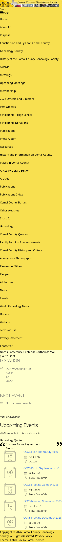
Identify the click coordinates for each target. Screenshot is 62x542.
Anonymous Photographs (16, 258)
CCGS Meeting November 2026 (42, 501)
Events (4, 298)
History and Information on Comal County (26, 154)
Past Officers (8, 107)
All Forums (6, 282)
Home (4, 19)
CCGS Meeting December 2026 (42, 517)
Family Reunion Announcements (20, 242)
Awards (4, 67)
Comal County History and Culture (21, 250)
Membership (8, 91)
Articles (4, 178)
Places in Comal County (14, 162)
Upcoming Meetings (12, 83)
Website (5, 322)
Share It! (5, 218)
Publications (7, 131)
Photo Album (8, 139)
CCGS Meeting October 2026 (41, 484)
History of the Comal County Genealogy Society (29, 59)
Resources (6, 146)
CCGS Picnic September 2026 (41, 468)
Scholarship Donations (14, 123)
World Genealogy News (14, 306)
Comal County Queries (14, 234)
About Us (5, 27)
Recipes (4, 274)
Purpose (5, 35)
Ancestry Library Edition (14, 170)
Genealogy (6, 226)
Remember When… (12, 266)
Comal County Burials (13, 202)
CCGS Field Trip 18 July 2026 (40, 451)
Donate (4, 314)
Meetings (6, 75)
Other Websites (9, 210)
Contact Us (6, 346)
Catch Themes (35, 540)
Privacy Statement (11, 338)
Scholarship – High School (16, 115)
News (3, 290)
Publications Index (11, 194)
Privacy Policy (43, 536)
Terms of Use (8, 330)
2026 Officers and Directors (17, 99)
